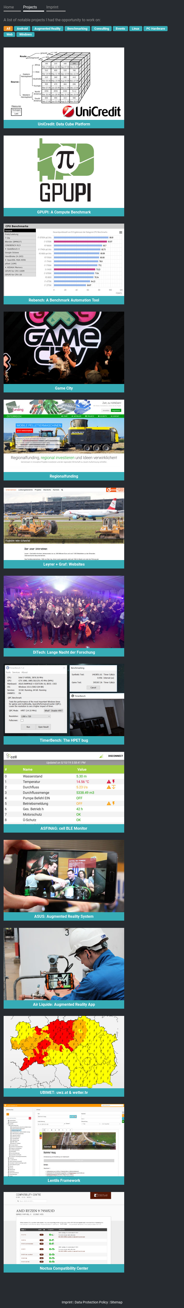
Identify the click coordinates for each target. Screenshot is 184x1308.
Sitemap (116, 1302)
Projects (30, 7)
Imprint (52, 7)
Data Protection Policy (91, 1302)
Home (9, 7)
